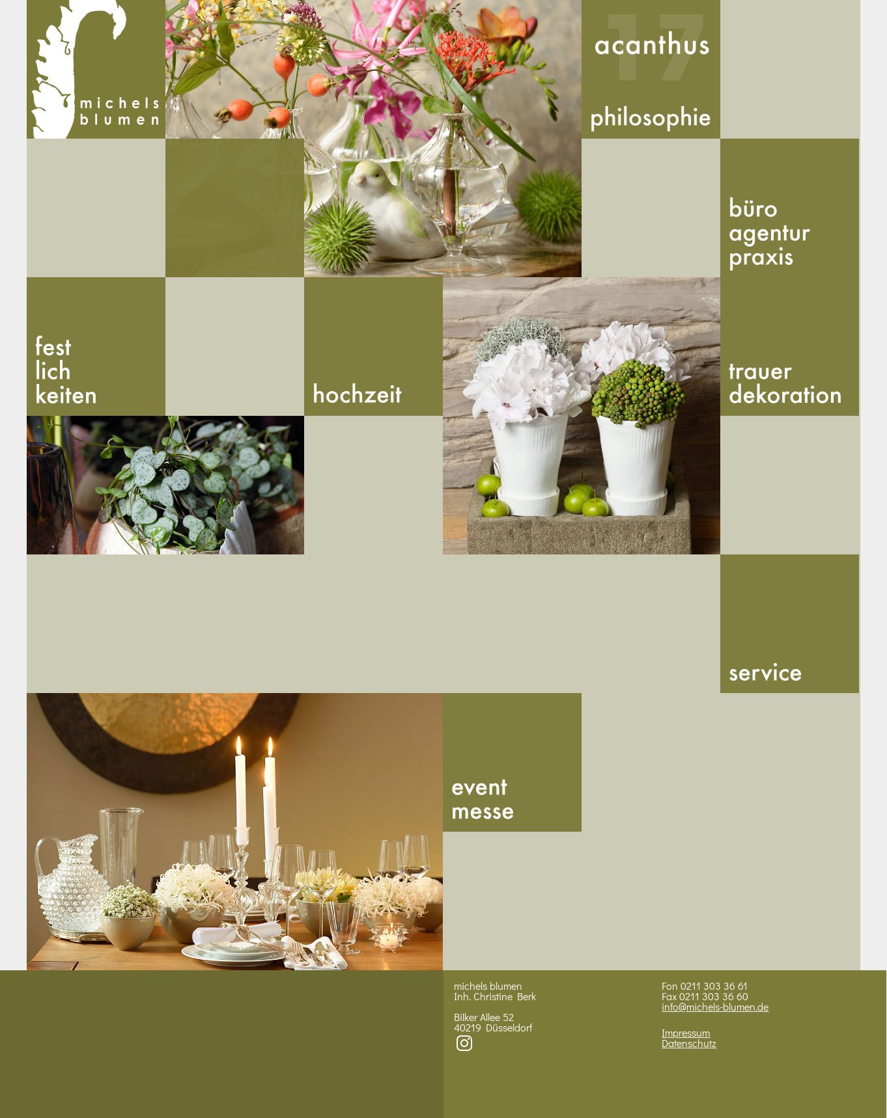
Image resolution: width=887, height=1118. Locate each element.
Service (789, 623)
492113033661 (234, 208)
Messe (512, 762)
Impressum (686, 1032)
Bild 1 (373, 138)
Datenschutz (689, 1043)
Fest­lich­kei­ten (96, 346)
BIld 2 (165, 485)
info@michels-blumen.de (715, 1006)
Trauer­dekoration (789, 346)
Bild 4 (235, 831)
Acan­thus (651, 69)
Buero (789, 208)
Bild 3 (581, 415)
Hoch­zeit (373, 346)
